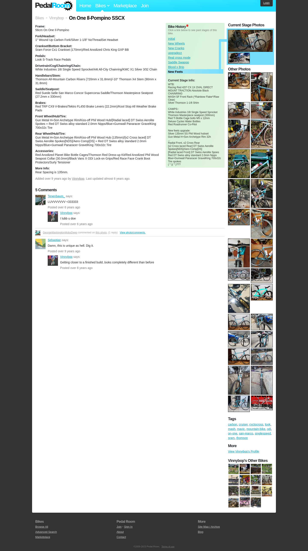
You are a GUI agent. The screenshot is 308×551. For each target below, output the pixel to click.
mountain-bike (255, 429)
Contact (121, 537)
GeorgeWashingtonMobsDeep (60, 232)
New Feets (175, 71)
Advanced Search (46, 531)
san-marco (246, 433)
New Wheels (176, 43)
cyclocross (256, 424)
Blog (200, 531)
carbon (232, 424)
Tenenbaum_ (40, 200)
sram (231, 438)
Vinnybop (78, 178)
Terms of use (168, 546)
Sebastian (40, 244)
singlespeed (263, 433)
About (120, 531)
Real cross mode (179, 57)
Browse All (41, 526)
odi (269, 429)
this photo (101, 232)
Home (85, 5)
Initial (171, 38)
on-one (232, 433)
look (268, 424)
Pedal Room (54, 6)
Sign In (128, 526)
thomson (242, 438)
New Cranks (176, 48)
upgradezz (175, 53)
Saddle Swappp (178, 62)
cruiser (243, 424)
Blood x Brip (176, 67)
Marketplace (125, 5)
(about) (187, 25)
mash (231, 429)
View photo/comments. (133, 232)
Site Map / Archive (209, 526)
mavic (241, 429)
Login (266, 2)
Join (145, 5)
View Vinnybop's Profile (243, 451)
